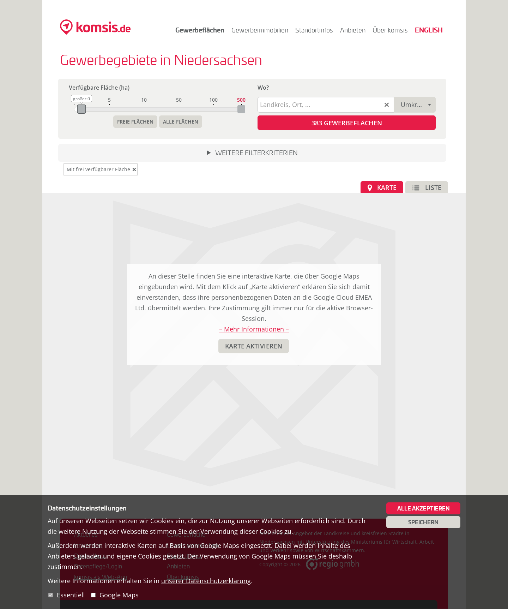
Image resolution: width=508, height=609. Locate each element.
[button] (135, 121)
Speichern (423, 522)
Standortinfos (314, 30)
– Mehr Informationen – (254, 329)
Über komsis (390, 30)
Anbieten (352, 30)
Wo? (263, 87)
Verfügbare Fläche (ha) (99, 87)
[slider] (81, 109)
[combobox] (415, 105)
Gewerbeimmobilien (259, 30)
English (429, 30)
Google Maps (119, 595)
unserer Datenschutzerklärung (206, 581)
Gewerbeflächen (199, 30)
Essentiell (71, 595)
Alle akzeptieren (423, 508)
